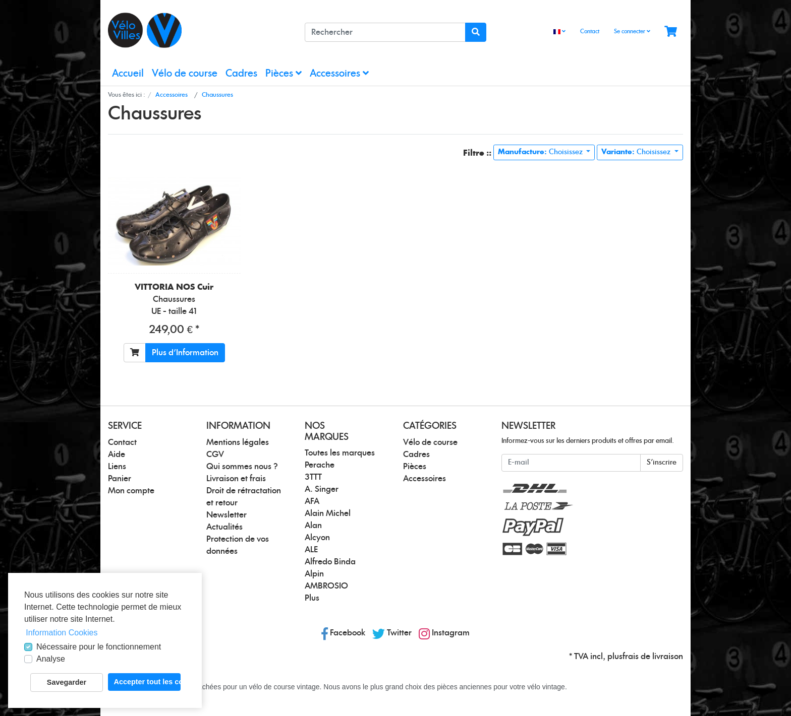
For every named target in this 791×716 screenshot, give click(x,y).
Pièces (283, 73)
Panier (119, 479)
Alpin (314, 574)
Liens (117, 467)
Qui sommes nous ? (242, 467)
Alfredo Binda (330, 562)
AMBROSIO (326, 586)
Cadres (241, 74)
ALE (311, 550)
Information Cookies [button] (61, 632)
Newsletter (226, 515)
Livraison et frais (236, 479)
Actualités (224, 527)
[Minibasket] (670, 32)
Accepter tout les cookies (147, 682)
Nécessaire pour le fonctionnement (98, 646)
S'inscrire (661, 462)
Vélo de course (184, 74)
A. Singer (321, 489)
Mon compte (131, 491)
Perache (319, 465)
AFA (312, 501)
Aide (116, 454)
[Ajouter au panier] (135, 352)
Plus (312, 598)
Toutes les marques (340, 453)
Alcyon (317, 538)
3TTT (313, 477)
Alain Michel (328, 513)
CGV (215, 454)
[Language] (559, 32)
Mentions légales (237, 442)
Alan (313, 526)
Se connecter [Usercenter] (632, 31)
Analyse (50, 659)
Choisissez (541, 152)
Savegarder (66, 682)
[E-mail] (571, 463)
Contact (589, 31)
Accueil (128, 74)
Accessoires (339, 73)
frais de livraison (653, 657)
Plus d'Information (185, 353)
